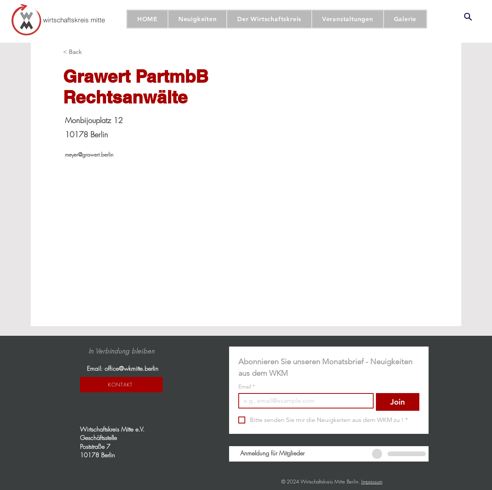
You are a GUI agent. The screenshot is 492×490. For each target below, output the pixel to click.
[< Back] (78, 52)
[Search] (468, 17)
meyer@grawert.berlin (89, 154)
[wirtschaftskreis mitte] (74, 19)
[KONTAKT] (121, 384)
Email (246, 386)
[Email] (303, 401)
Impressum (371, 481)
